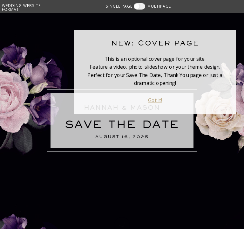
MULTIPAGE (159, 6)
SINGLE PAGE (119, 6)
